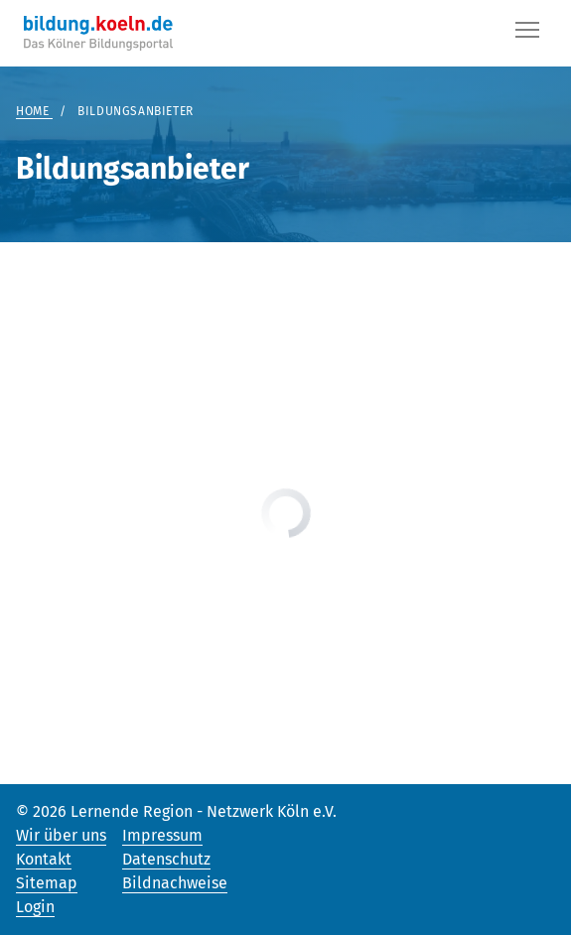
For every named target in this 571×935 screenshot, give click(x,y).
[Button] (527, 34)
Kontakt (43, 859)
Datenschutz (166, 859)
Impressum (162, 835)
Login (35, 906)
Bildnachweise (174, 882)
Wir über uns (61, 835)
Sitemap (46, 882)
